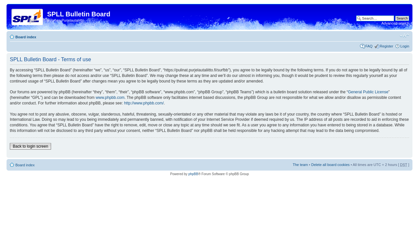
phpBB (193, 174)
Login (404, 46)
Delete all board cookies (330, 165)
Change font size (404, 36)
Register (386, 46)
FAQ (369, 46)
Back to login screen (30, 146)
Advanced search (395, 23)
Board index (25, 37)
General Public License (368, 92)
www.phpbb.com (110, 97)
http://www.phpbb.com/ (144, 103)
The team (300, 165)
